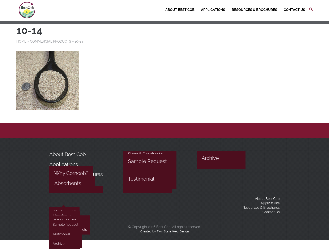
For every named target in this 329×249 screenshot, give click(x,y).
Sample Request (147, 161)
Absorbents (67, 183)
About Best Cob (180, 10)
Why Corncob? (71, 173)
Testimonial (141, 179)
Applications (213, 10)
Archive (210, 158)
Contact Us (294, 10)
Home (21, 41)
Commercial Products (50, 41)
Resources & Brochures (254, 10)
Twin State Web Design (173, 231)
